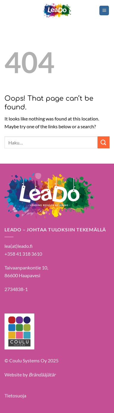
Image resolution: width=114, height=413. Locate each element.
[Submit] (104, 142)
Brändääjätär (42, 374)
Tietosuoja (15, 395)
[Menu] (104, 11)
